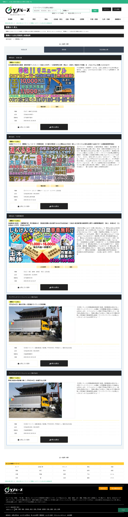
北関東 (44, 509)
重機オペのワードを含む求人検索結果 (41, 23)
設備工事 (40, 467)
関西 (19, 509)
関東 (16, 509)
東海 (23, 509)
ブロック (64, 467)
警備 (40, 474)
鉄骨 (88, 470)
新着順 (64, 49)
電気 (88, 467)
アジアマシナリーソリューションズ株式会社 (23, 297)
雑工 (40, 470)
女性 (17, 478)
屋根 (17, 470)
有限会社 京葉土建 (15, 57)
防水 (64, 470)
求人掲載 (116, 9)
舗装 (88, 478)
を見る (55, 127)
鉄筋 (112, 470)
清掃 (64, 474)
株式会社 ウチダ (14, 137)
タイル (112, 474)
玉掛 (64, 478)
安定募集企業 (104, 49)
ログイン (106, 9)
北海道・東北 (29, 509)
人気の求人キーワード (22, 23)
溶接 (112, 467)
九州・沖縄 (57, 509)
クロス (112, 478)
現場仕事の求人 (9, 23)
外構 (17, 474)
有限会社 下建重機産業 (16, 216)
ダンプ (17, 467)
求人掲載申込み (116, 488)
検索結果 (24, 49)
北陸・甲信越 (37, 509)
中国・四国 (50, 509)
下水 (88, 474)
